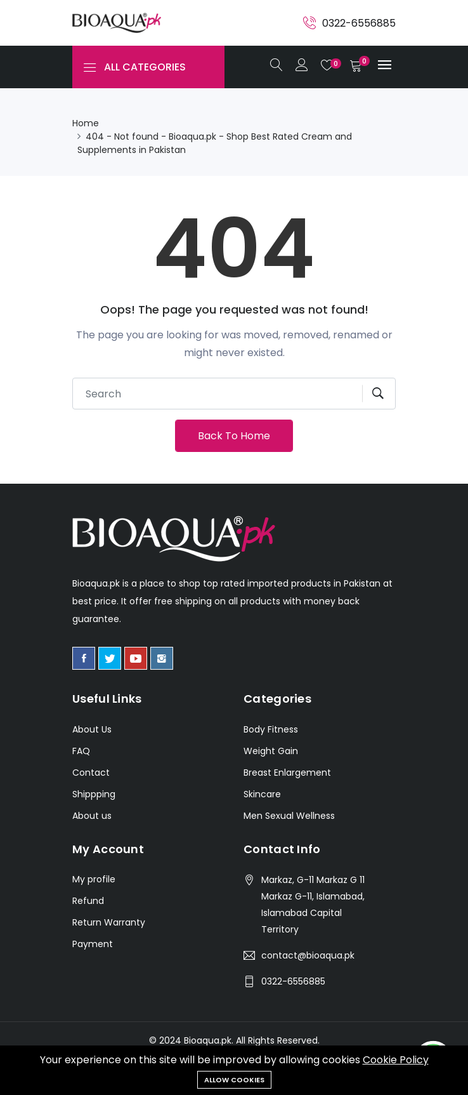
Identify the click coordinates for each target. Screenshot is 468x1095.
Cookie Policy (396, 1059)
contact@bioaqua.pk (307, 955)
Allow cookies (234, 1080)
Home (85, 123)
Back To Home (234, 435)
